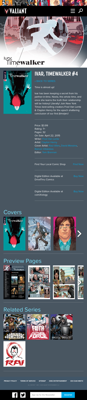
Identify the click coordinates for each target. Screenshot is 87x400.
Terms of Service (27, 381)
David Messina (69, 145)
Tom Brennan (49, 152)
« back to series (45, 81)
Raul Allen (54, 145)
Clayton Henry (49, 142)
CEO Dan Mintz (76, 381)
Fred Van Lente (50, 138)
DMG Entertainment (58, 381)
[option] (14, 233)
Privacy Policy (10, 381)
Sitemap (42, 381)
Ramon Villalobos (44, 149)
